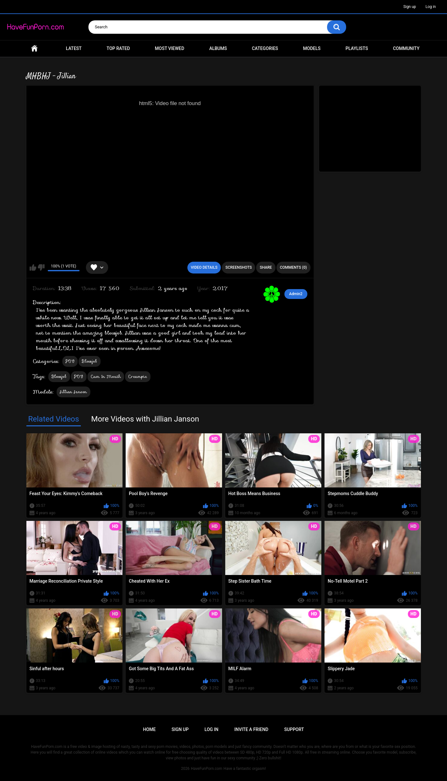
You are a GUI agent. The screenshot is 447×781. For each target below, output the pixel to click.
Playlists (357, 48)
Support (294, 729)
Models (312, 48)
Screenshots (238, 267)
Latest (74, 48)
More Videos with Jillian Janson (145, 419)
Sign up (409, 6)
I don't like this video (41, 267)
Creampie (137, 376)
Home (34, 48)
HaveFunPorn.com (206, 768)
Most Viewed (169, 48)
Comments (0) (293, 267)
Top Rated (118, 48)
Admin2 (296, 294)
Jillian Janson (73, 392)
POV (70, 361)
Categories (265, 48)
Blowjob (89, 361)
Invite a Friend (251, 729)
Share (266, 267)
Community (406, 48)
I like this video (33, 267)
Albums (218, 48)
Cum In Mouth (106, 376)
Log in (430, 6)
